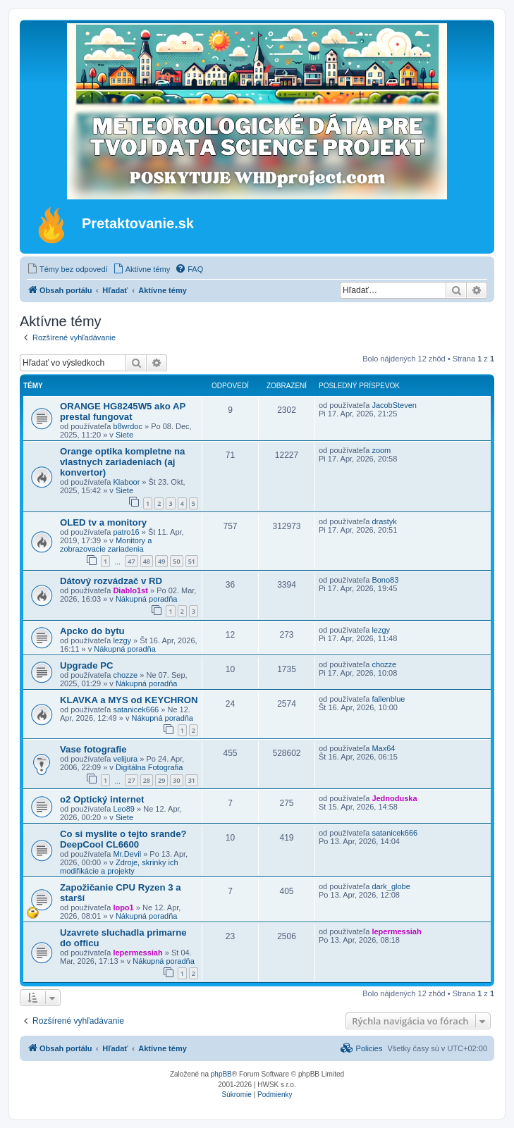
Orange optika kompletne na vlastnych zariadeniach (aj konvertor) (122, 462)
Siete (124, 434)
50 (176, 561)
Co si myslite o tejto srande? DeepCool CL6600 (123, 839)
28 (146, 780)
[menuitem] (67, 269)
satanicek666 (136, 709)
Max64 (383, 748)
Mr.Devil (127, 854)
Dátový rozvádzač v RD (111, 581)
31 (191, 780)
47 (131, 561)
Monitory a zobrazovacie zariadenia (106, 544)
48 (146, 561)
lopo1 (123, 907)
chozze (125, 675)
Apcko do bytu (92, 631)
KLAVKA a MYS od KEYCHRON (129, 700)
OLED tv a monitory (103, 522)
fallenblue (388, 699)
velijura (125, 759)
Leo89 (124, 809)
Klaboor (126, 482)
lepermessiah (137, 952)
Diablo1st (130, 590)
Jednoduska (394, 798)
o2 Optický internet (102, 799)
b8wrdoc (127, 426)
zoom (381, 450)
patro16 (126, 532)
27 (131, 780)
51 (191, 561)
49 (161, 561)
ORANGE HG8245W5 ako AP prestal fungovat (122, 411)
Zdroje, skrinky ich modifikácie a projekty (119, 866)
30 (176, 780)
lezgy (122, 640)
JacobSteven (394, 405)
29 (161, 780)
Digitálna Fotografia (149, 767)
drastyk (384, 521)
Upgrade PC (86, 665)
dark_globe (391, 886)
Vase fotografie (93, 749)
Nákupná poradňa (146, 599)
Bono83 (385, 580)
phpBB (221, 1074)
